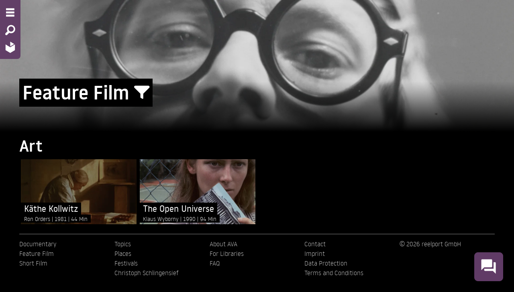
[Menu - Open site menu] (10, 12)
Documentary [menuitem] (37, 244)
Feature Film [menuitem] (36, 253)
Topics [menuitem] (122, 244)
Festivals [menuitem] (126, 263)
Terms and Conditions (333, 273)
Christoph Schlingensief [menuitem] (146, 273)
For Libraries (227, 253)
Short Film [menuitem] (33, 263)
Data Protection (325, 263)
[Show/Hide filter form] (141, 92)
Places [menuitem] (122, 253)
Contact (315, 244)
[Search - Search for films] (10, 30)
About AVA (223, 244)
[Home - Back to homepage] (10, 47)
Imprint (314, 253)
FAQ (215, 263)
